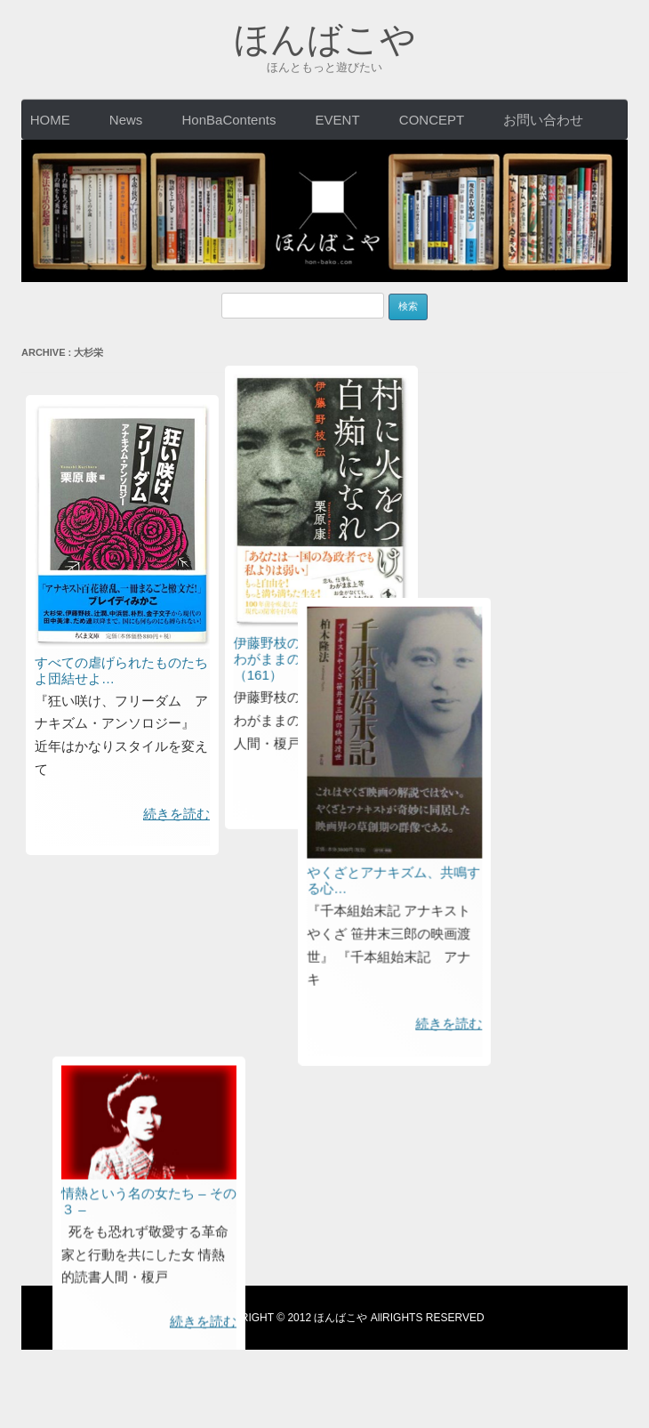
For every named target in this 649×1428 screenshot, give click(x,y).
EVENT (338, 119)
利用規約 (185, 1318)
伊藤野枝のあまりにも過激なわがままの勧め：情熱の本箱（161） (473, 200)
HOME (50, 119)
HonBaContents (229, 119)
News (126, 119)
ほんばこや (325, 39)
